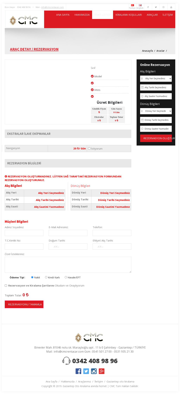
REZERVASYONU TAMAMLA (25, 322)
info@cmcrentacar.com (52, 7)
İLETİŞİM (166, 37)
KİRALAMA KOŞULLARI (119, 37)
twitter (86, 389)
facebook (78, 389)
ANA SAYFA (40, 37)
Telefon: (97, 244)
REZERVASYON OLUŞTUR (157, 155)
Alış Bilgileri (147, 89)
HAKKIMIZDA (63, 37)
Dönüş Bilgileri (150, 121)
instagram (94, 389)
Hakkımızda (68, 399)
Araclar (160, 68)
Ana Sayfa (51, 399)
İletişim (99, 399)
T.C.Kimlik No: (13, 258)
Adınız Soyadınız (14, 244)
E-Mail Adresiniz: (58, 244)
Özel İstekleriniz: (15, 271)
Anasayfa (147, 68)
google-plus (101, 389)
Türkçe (132, 6)
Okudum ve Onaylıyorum (44, 303)
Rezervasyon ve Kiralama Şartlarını (31, 303)
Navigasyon (13, 165)
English (140, 6)
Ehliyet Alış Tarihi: (103, 258)
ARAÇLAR (147, 37)
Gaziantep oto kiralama (120, 399)
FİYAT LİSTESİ (88, 37)
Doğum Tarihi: (57, 258)
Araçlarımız (84, 399)
